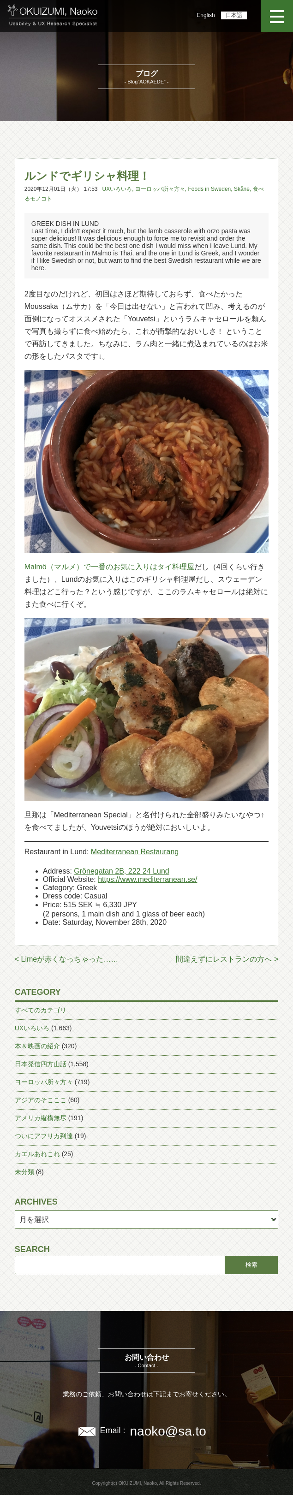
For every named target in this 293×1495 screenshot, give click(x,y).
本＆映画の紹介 (37, 1046)
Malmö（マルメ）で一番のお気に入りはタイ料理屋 (109, 567)
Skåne (242, 189)
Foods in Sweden (209, 189)
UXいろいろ (117, 189)
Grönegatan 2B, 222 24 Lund (121, 871)
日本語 (234, 15)
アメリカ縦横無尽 (40, 1118)
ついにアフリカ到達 (44, 1136)
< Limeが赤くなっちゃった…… (66, 959)
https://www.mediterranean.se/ (147, 879)
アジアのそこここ (40, 1100)
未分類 (24, 1172)
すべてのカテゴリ (40, 1010)
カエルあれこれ (37, 1154)
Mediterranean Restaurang (135, 852)
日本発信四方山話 (40, 1064)
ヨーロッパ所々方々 (160, 189)
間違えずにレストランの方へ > (227, 959)
